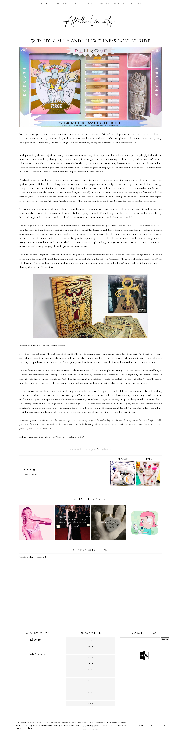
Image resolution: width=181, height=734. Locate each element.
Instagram (89, 449)
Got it (161, 725)
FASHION (118, 3)
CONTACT (90, 3)
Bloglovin (104, 449)
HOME (66, 3)
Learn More (145, 725)
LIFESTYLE (134, 3)
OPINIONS (33, 475)
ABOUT (77, 3)
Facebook (76, 449)
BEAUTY (103, 3)
